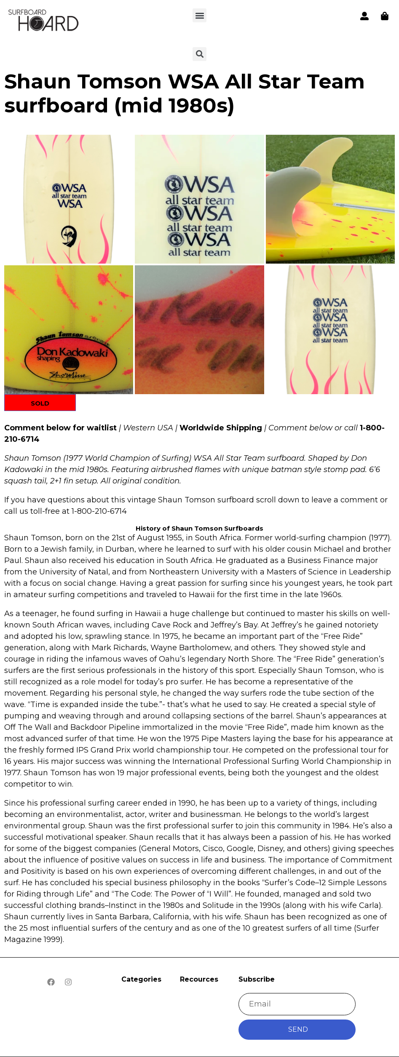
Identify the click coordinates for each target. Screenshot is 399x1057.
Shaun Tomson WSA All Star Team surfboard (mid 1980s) (184, 93)
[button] (199, 15)
